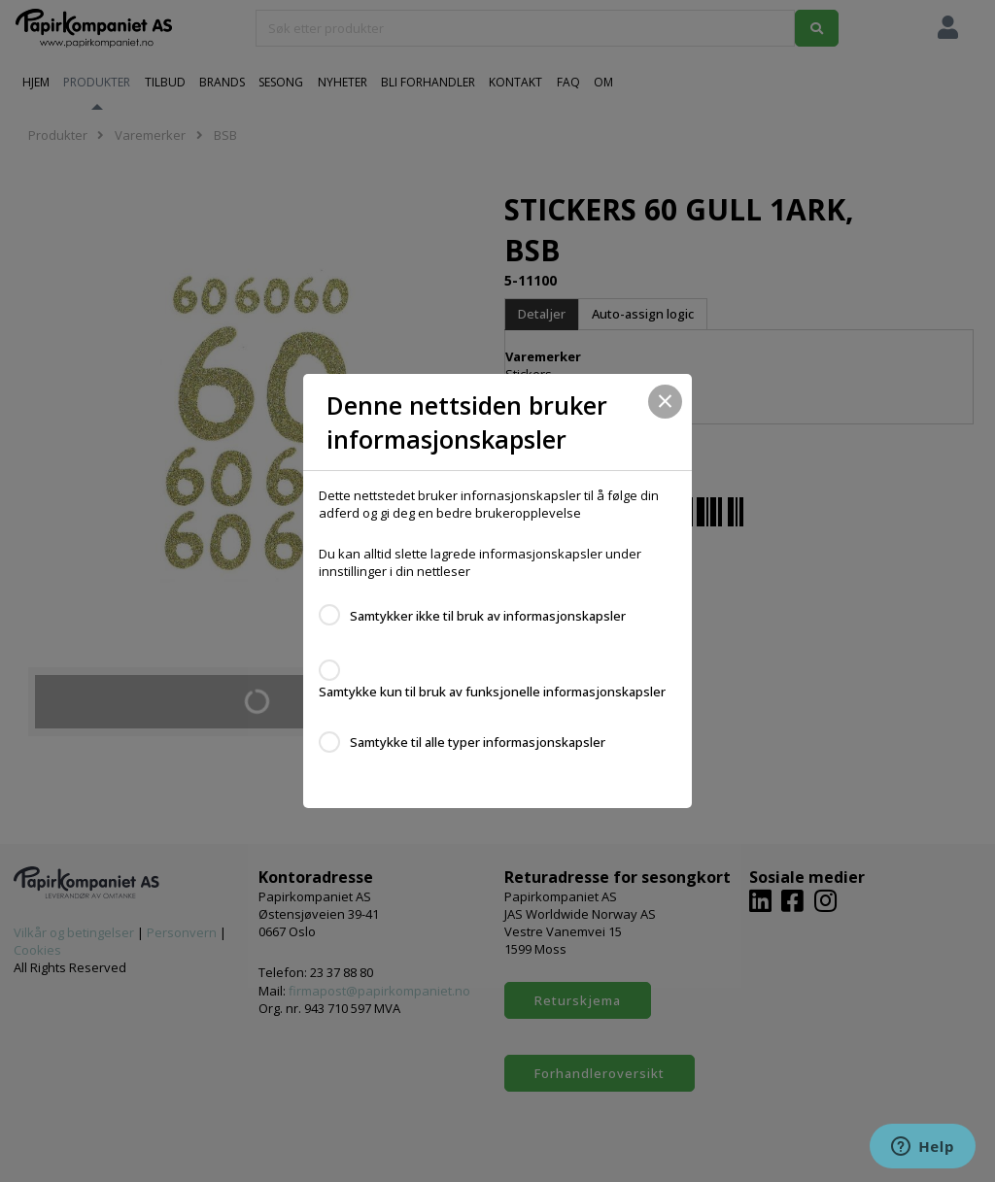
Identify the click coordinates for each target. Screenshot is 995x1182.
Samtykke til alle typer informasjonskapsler (477, 742)
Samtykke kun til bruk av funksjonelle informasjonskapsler (492, 691)
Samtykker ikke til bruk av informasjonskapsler (488, 616)
